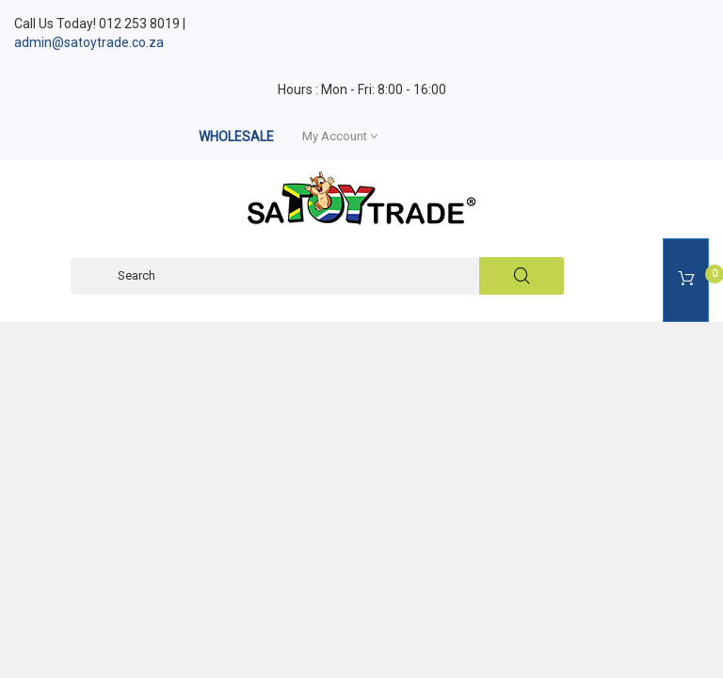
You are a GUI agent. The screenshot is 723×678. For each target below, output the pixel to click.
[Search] (317, 276)
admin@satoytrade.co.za (89, 42)
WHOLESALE (236, 136)
